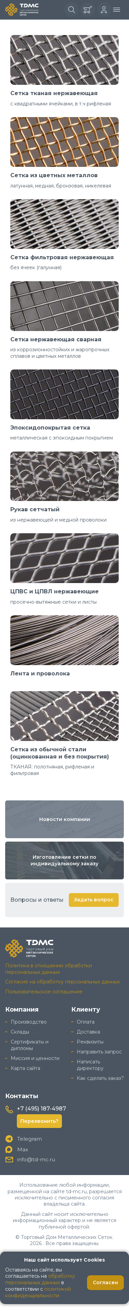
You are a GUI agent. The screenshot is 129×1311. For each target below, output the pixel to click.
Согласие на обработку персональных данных (62, 982)
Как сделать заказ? (100, 1078)
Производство (29, 1022)
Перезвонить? (39, 1121)
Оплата (86, 1022)
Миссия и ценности (35, 1058)
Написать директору (90, 1065)
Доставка (88, 1032)
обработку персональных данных (40, 1279)
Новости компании (64, 819)
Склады (20, 1032)
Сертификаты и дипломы (30, 1045)
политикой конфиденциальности (38, 1292)
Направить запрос (99, 1052)
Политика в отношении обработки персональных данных (48, 968)
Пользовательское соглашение (44, 992)
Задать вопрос (94, 900)
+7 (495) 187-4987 (41, 1108)
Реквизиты (90, 1042)
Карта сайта (25, 1068)
